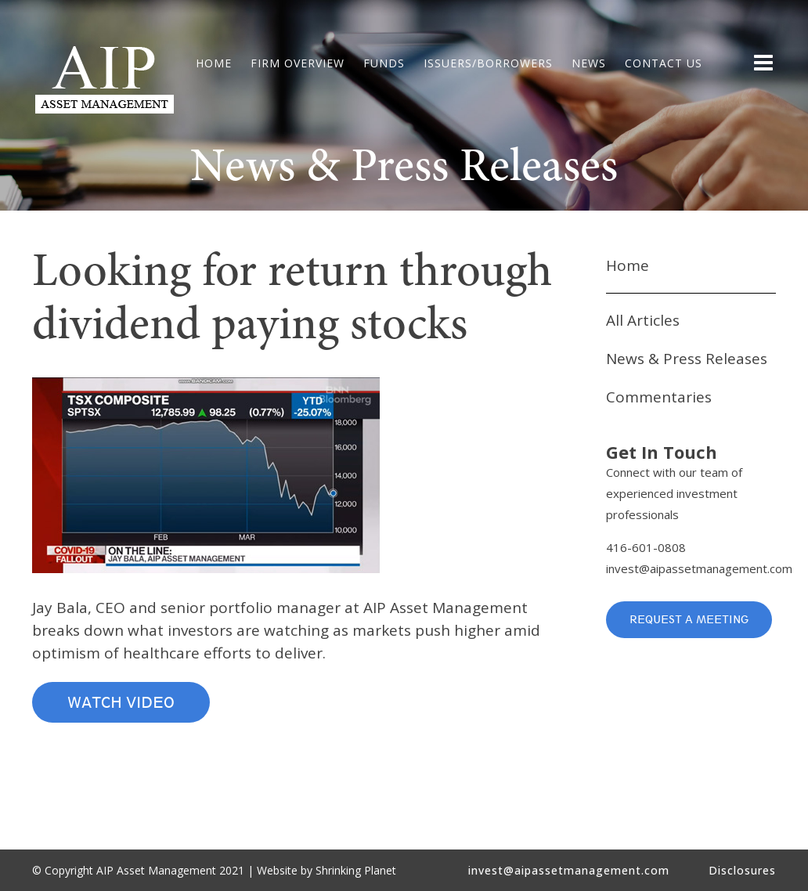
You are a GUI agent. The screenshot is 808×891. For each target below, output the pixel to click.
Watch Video (121, 702)
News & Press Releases (686, 358)
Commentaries (659, 397)
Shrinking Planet (356, 870)
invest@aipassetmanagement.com (699, 568)
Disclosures (742, 870)
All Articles (643, 320)
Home (627, 265)
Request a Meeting (688, 619)
